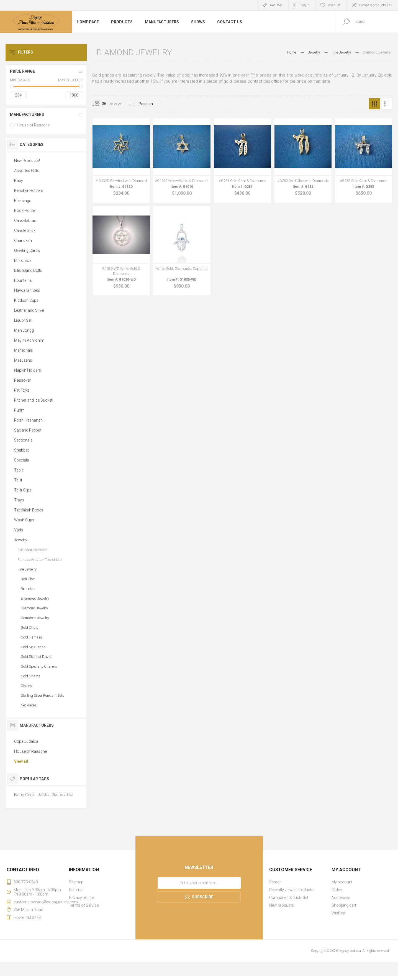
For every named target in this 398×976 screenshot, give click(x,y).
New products (281, 905)
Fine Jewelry (27, 569)
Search (275, 882)
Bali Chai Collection (32, 550)
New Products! (27, 160)
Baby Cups (24, 794)
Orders (337, 890)
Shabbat (21, 450)
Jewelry (20, 540)
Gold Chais (29, 627)
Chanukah (23, 240)
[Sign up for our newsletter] (199, 883)
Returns (76, 890)
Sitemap (76, 882)
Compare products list (375, 5)
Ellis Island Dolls (28, 270)
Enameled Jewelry (35, 598)
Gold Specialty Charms (39, 666)
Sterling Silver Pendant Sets (42, 695)
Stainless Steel (62, 795)
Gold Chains (30, 676)
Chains (26, 686)
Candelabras (25, 220)
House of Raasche (33, 125)
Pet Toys (21, 390)
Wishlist (338, 913)
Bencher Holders (28, 190)
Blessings (22, 200)
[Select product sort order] (150, 103)
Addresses (341, 897)
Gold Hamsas (32, 637)
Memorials (23, 350)
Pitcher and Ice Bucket (33, 400)
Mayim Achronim (29, 340)
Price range (22, 71)
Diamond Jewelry (34, 608)
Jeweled (43, 795)
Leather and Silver (29, 310)
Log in (305, 5)
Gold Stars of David (36, 657)
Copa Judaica (26, 741)
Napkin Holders (27, 370)
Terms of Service (84, 905)
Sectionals (23, 440)
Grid (374, 103)
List (386, 103)
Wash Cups (24, 520)
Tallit (18, 480)
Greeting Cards (27, 250)
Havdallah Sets (27, 290)
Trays (19, 500)
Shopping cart (344, 905)
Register (276, 5)
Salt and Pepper (27, 430)
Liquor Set (23, 320)
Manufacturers (27, 114)
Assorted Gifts (26, 170)
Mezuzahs (23, 360)
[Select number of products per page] (100, 103)
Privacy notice (81, 897)
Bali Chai (28, 579)
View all (21, 761)
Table (19, 470)
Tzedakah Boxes (28, 510)
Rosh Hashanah (28, 420)
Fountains (23, 280)
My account (342, 882)
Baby (18, 180)
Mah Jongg (24, 330)
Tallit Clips (23, 490)
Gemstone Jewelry (35, 618)
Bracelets (28, 589)
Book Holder (25, 210)
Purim (19, 410)
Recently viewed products (291, 890)
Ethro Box (22, 260)
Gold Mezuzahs (33, 647)
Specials (21, 460)
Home (291, 52)
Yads (18, 530)
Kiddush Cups (26, 300)
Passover (22, 380)
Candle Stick (24, 230)
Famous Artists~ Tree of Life (39, 559)
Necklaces (29, 705)
